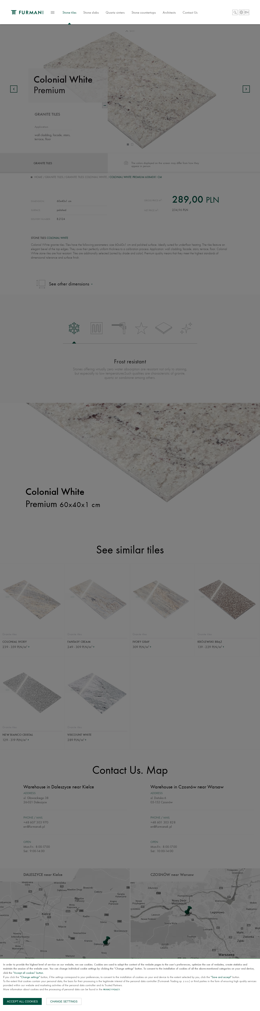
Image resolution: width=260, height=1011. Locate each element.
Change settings (64, 1001)
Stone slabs (98, 13)
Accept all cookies (22, 1001)
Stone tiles (76, 15)
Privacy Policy (111, 990)
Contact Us (197, 13)
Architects (176, 13)
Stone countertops (150, 13)
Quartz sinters (122, 13)
